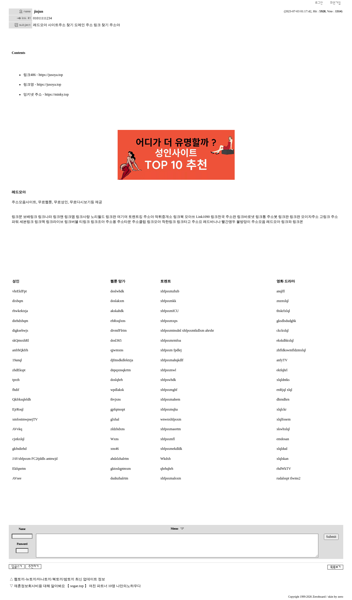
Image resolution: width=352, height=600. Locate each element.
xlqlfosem (284, 419)
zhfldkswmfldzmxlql (291, 350)
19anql (17, 360)
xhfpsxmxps (169, 321)
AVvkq (17, 429)
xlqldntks (283, 380)
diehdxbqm (20, 321)
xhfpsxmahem (170, 399)
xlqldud (282, 449)
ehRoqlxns (117, 321)
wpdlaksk (117, 390)
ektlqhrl (282, 370)
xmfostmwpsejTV (25, 419)
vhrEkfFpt (19, 291)
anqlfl (281, 291)
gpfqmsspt (117, 409)
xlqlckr (281, 409)
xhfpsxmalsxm (170, 478)
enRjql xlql (284, 390)
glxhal (114, 419)
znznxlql (283, 301)
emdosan (283, 439)
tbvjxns (115, 399)
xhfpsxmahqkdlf (171, 360)
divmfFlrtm (118, 330)
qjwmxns (116, 350)
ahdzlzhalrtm (119, 459)
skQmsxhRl (20, 340)
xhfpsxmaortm (170, 429)
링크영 (28, 84)
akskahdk (116, 311)
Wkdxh (165, 459)
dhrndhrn (283, 399)
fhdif (15, 390)
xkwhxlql (283, 429)
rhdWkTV (284, 469)
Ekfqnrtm (19, 469)
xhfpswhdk (168, 380)
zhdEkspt (18, 370)
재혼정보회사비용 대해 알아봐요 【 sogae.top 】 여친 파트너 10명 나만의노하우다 (77, 586)
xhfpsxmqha (169, 409)
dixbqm (17, 301)
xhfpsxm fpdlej (171, 350)
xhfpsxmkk (168, 301)
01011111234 (42, 18)
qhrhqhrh (166, 469)
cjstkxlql (18, 439)
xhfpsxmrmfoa (170, 340)
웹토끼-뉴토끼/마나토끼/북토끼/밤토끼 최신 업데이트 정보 (59, 579)
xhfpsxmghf (168, 390)
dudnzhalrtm (119, 478)
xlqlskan (283, 459)
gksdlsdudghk (286, 321)
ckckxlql (283, 330)
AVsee (16, 478)
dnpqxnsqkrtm (120, 370)
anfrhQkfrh (20, 350)
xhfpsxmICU (169, 311)
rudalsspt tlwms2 (289, 478)
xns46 (114, 449)
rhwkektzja (20, 311)
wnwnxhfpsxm (170, 419)
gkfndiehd (19, 449)
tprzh (16, 380)
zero (340, 596)
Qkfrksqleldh (21, 399)
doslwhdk (117, 291)
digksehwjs (20, 330)
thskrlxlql (283, 311)
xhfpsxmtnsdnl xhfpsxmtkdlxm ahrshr (187, 330)
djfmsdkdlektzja (121, 360)
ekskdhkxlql (285, 340)
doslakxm (117, 301)
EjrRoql (17, 409)
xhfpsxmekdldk (171, 449)
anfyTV (282, 360)
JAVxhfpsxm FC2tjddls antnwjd (34, 459)
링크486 (29, 75)
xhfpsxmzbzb (169, 291)
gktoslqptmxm (120, 469)
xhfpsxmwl (168, 370)
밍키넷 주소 (32, 94)
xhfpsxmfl (167, 439)
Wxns (114, 439)
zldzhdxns (117, 429)
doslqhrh (116, 380)
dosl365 (115, 340)
